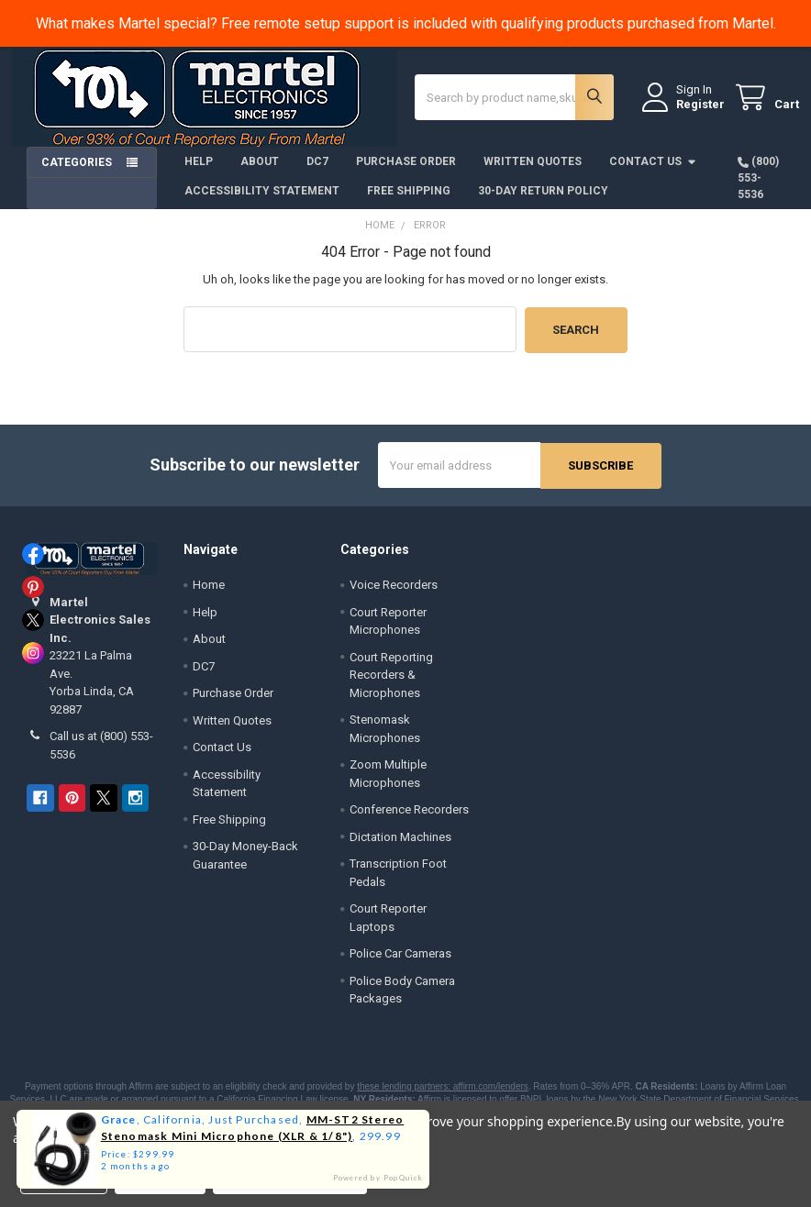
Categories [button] (76, 174)
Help (198, 173)
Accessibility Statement (261, 202)
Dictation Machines (400, 847)
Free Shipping (408, 202)
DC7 (317, 173)
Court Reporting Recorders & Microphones (391, 685)
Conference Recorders (409, 819)
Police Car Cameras (400, 963)
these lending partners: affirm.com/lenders (442, 1096)
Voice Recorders (394, 595)
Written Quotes (532, 173)
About (259, 173)
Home (209, 595)
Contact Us (653, 173)
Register (685, 111)
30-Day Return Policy (543, 202)
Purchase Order (406, 173)
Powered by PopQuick (378, 1177)
